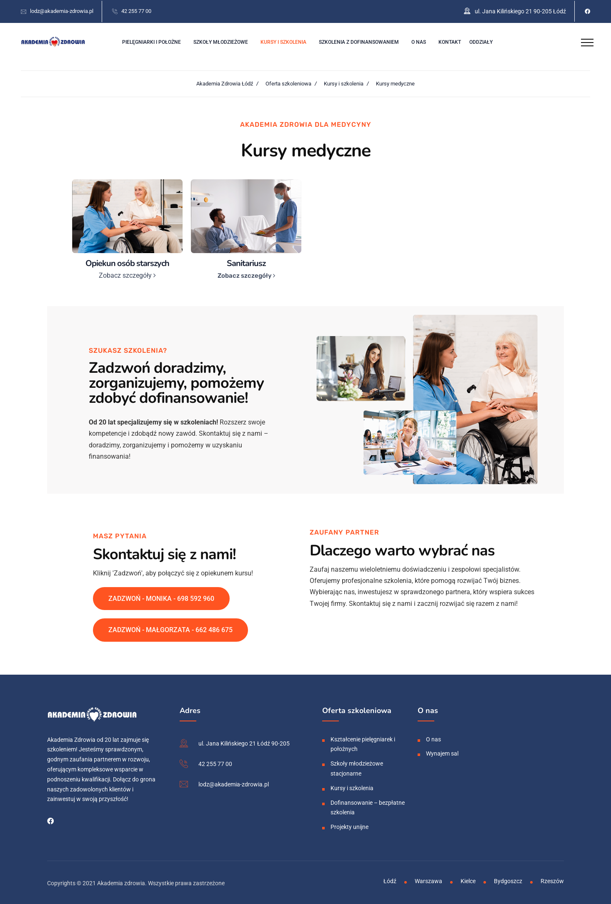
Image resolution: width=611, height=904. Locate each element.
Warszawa (428, 879)
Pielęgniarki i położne (151, 41)
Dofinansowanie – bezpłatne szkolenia (368, 806)
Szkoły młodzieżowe (220, 41)
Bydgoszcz (508, 879)
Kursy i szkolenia (283, 41)
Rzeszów (552, 879)
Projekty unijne (349, 825)
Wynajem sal (442, 752)
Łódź (389, 879)
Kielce (468, 879)
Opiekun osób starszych (127, 261)
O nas (418, 41)
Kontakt (449, 41)
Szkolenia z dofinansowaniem (359, 41)
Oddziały (481, 41)
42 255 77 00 (136, 10)
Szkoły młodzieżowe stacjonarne (357, 767)
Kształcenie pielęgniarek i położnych (363, 742)
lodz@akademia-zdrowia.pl (61, 10)
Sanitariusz (246, 261)
